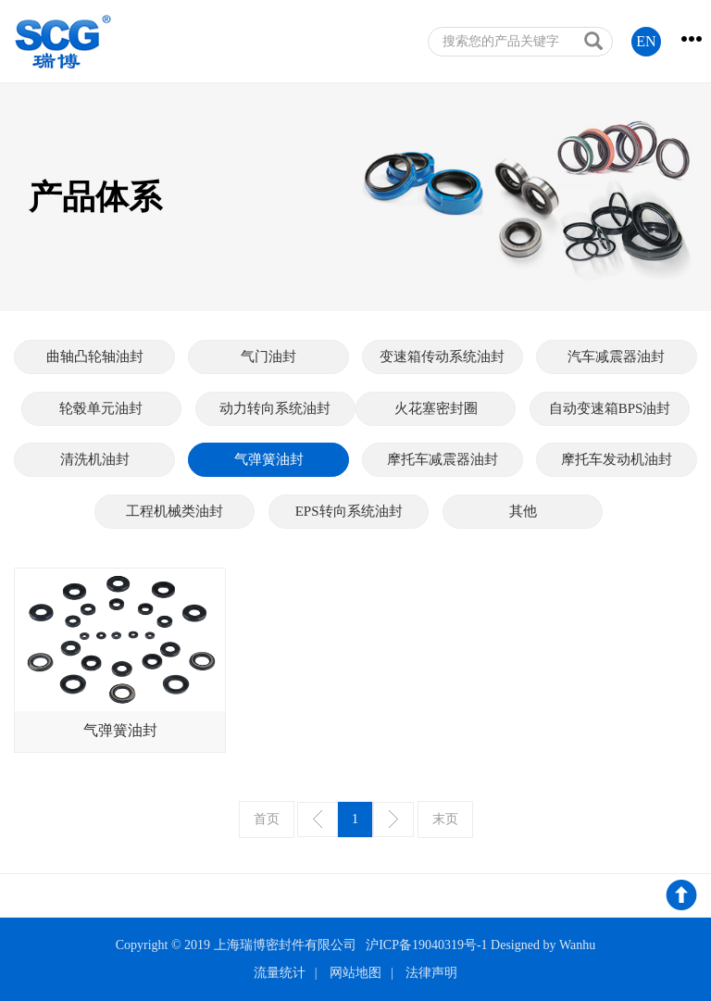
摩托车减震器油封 (442, 459)
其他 (523, 511)
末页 (445, 819)
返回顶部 (681, 898)
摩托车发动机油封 (616, 459)
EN (645, 41)
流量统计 (280, 973)
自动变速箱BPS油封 (610, 408)
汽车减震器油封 (616, 356)
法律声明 (431, 973)
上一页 (317, 819)
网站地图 (355, 973)
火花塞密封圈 (436, 408)
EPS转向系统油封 (349, 511)
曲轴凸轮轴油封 (94, 356)
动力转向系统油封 (275, 408)
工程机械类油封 (174, 511)
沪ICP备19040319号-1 (426, 945)
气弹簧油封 (269, 459)
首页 (267, 819)
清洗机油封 (95, 459)
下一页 (393, 819)
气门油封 (268, 356)
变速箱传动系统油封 (442, 356)
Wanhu (577, 945)
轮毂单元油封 (101, 408)
